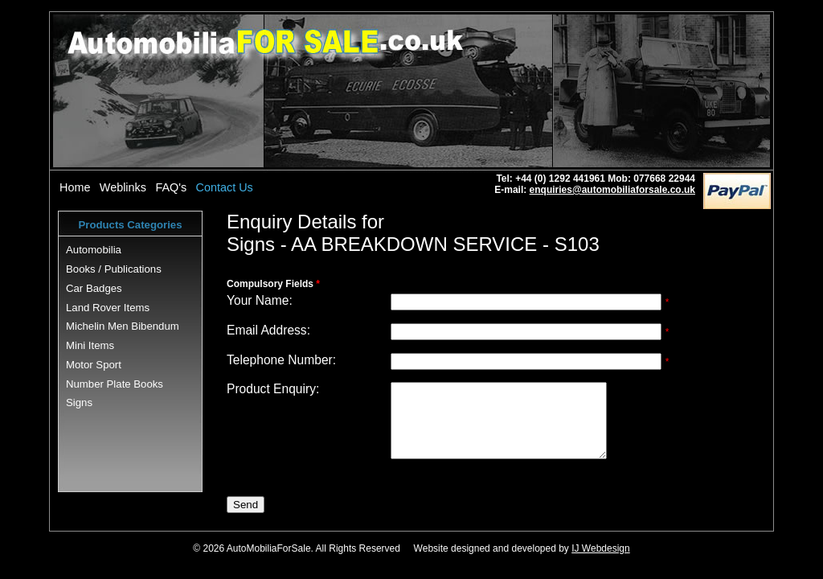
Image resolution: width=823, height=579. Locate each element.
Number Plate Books (114, 384)
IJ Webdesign (600, 563)
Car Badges (94, 288)
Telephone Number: (281, 360)
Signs (79, 402)
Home (74, 187)
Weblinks (123, 187)
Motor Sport (93, 365)
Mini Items (90, 345)
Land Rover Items (107, 308)
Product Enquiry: (273, 389)
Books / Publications (114, 269)
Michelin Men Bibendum (122, 326)
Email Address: (268, 330)
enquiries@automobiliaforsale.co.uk (612, 189)
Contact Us (224, 187)
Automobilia (93, 250)
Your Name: (260, 300)
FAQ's (170, 187)
